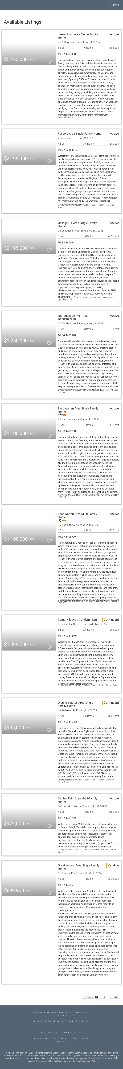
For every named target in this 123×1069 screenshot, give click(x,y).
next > (117, 997)
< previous (88, 997)
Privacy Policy (72, 1033)
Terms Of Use (50, 1033)
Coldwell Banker (44, 1012)
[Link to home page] (4, 5)
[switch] (49, 60)
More (116, 4)
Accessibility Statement (51, 1038)
